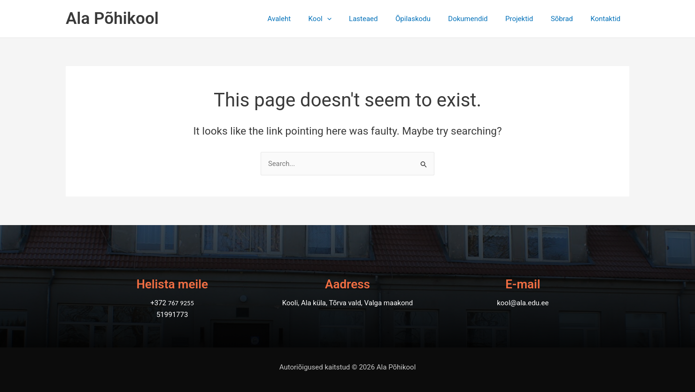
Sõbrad (567, 19)
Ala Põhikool (112, 18)
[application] (349, 19)
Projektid (528, 19)
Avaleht (305, 19)
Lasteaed (382, 19)
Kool (342, 19)
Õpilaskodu (429, 19)
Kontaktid (607, 19)
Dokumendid (480, 19)
